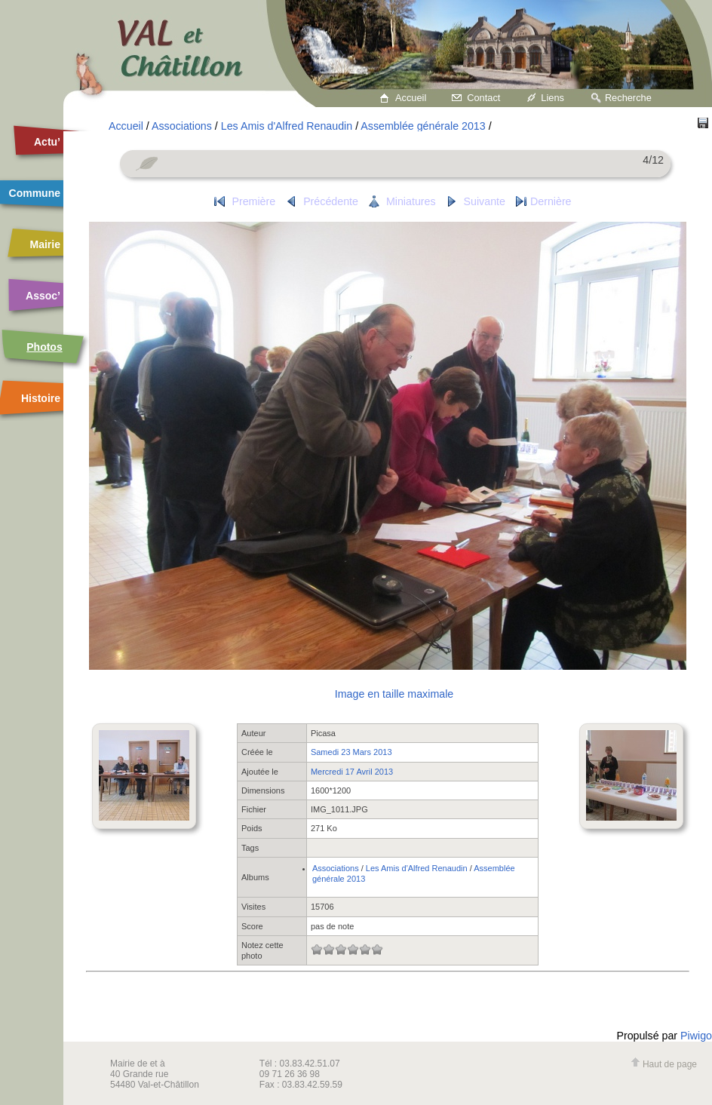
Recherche (628, 97)
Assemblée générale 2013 (423, 126)
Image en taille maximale (394, 694)
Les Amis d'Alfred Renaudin (286, 126)
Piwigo (696, 1036)
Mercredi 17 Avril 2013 (352, 771)
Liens (552, 97)
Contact (483, 97)
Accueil (410, 97)
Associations (182, 126)
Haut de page (664, 1064)
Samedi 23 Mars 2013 (351, 752)
